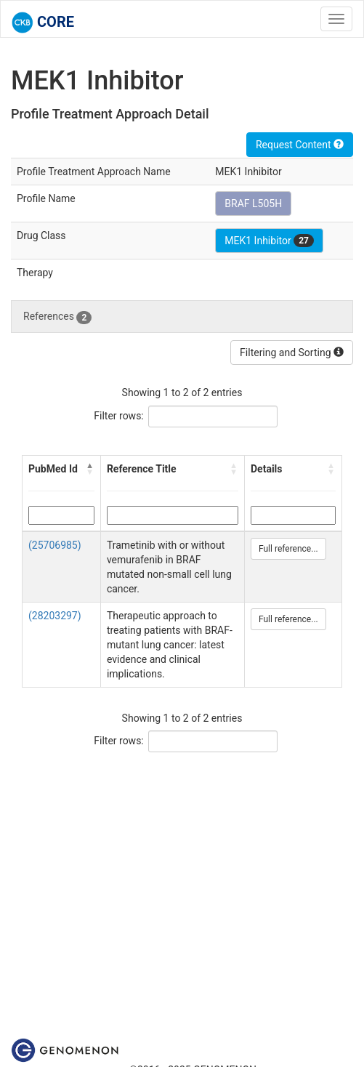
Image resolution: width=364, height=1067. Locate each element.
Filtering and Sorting (292, 352)
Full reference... (288, 549)
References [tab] (57, 316)
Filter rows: (119, 416)
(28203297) (54, 615)
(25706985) (54, 545)
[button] (90, 469)
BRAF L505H (253, 203)
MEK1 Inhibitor (269, 240)
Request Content (300, 144)
